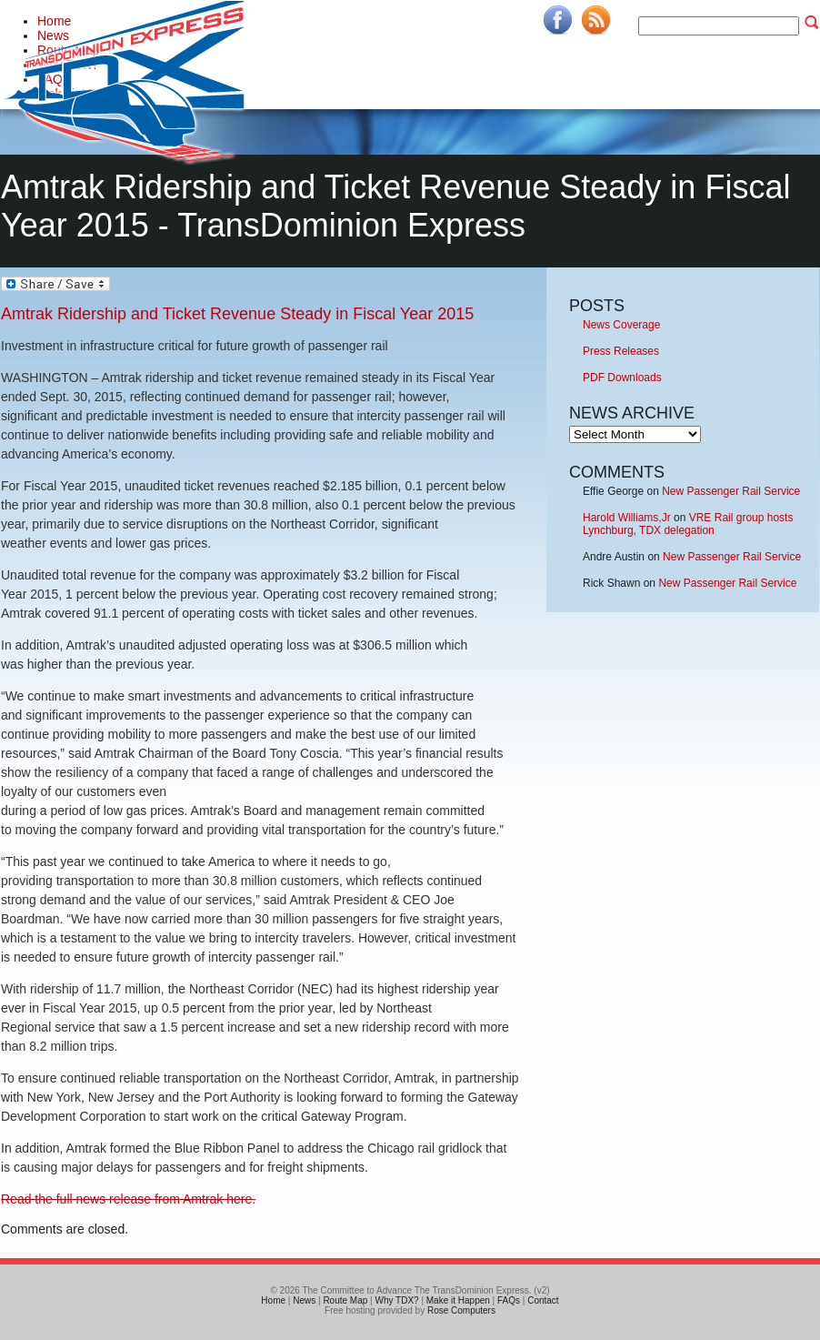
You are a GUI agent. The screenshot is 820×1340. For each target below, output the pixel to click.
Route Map (345, 1300)
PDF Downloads (622, 377)
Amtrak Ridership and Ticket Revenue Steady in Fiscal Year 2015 (237, 314)
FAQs (508, 1300)
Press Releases (621, 351)
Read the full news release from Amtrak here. (128, 1199)
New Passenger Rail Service (731, 491)
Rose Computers (461, 1310)
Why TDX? (396, 1300)
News (304, 1300)
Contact (542, 1300)
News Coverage (621, 324)
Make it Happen (458, 1300)
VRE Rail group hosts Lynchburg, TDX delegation (688, 524)
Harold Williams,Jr (627, 517)
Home (273, 1300)
